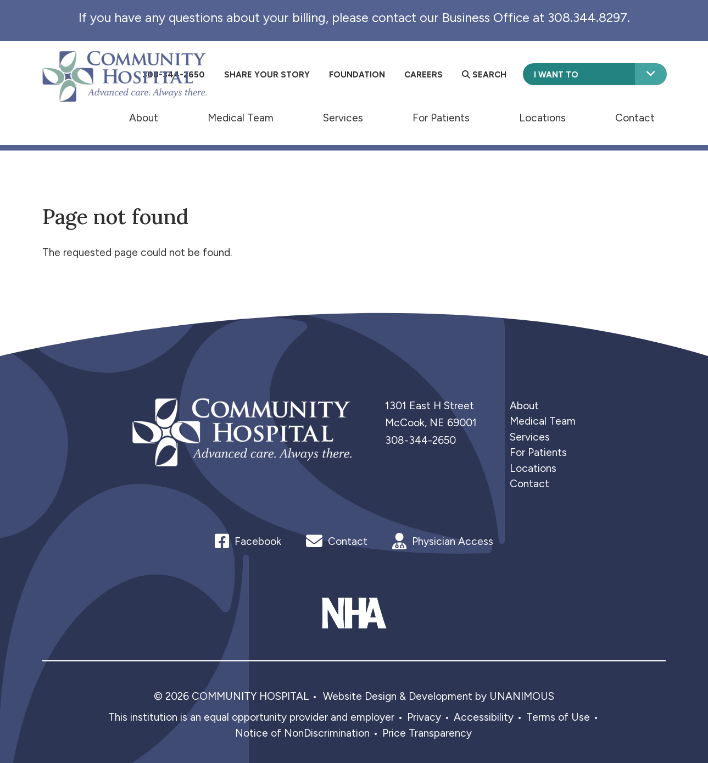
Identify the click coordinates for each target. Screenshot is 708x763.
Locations (542, 117)
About (143, 117)
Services (343, 117)
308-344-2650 (420, 440)
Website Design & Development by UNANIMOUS (438, 696)
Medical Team (241, 117)
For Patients (441, 117)
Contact (635, 117)
